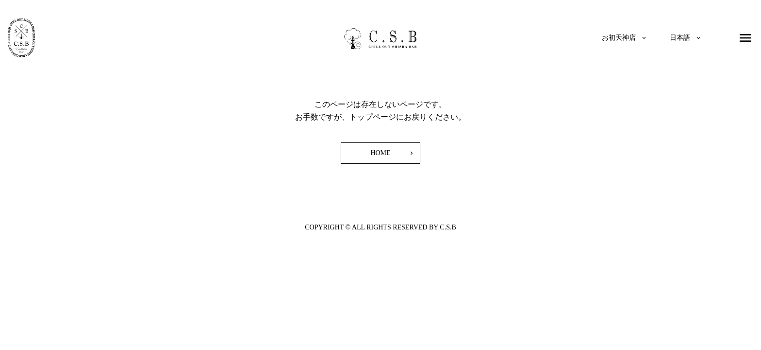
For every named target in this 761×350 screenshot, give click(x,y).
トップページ (372, 117)
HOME (380, 153)
